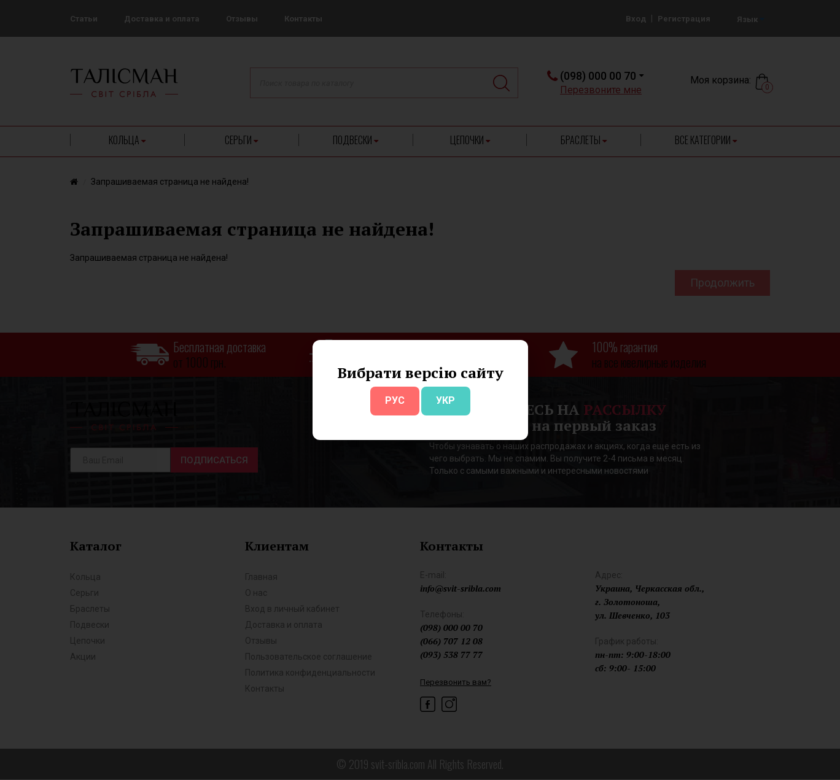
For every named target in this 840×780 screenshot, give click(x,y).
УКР (445, 400)
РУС (395, 400)
